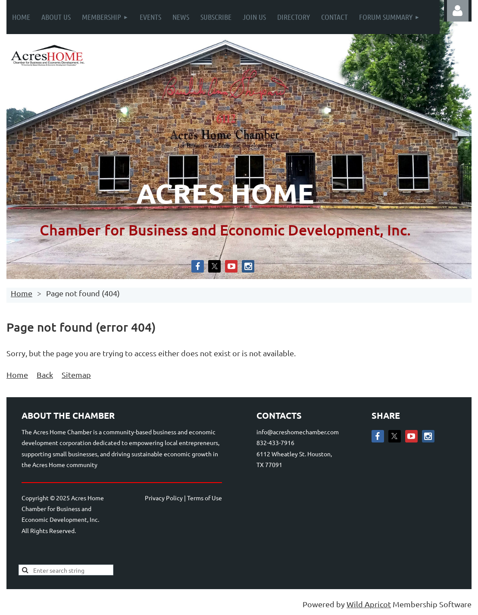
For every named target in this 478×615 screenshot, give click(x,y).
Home (21, 293)
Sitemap (76, 374)
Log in (458, 11)
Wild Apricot (369, 604)
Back (45, 374)
